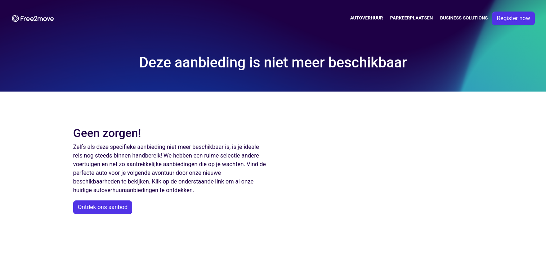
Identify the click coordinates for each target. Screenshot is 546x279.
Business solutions (464, 18)
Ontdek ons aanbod (102, 207)
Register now (513, 18)
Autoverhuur (366, 18)
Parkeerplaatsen (411, 18)
